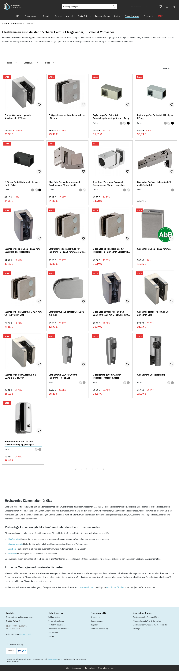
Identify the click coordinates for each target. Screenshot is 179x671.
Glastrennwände (15, 543)
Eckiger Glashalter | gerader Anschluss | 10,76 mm (18, 117)
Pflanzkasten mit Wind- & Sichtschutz (147, 621)
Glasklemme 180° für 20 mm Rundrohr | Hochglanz (63, 376)
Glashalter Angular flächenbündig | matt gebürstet (154, 184)
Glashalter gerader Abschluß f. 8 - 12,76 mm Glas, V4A (21, 376)
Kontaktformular (25, 634)
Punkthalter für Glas (115, 587)
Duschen (12, 548)
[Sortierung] (164, 68)
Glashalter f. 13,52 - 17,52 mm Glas (154, 248)
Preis (50, 62)
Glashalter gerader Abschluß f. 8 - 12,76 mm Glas (153, 313)
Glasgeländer (14, 539)
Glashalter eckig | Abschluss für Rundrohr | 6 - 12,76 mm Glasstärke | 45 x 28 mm (67, 250)
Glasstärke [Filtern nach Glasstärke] (31, 62)
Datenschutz (90, 668)
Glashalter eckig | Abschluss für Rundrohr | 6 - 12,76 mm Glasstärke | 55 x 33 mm (111, 250)
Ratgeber (94, 625)
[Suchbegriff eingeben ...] (86, 6)
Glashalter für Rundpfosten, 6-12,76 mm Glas (66, 313)
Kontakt (51, 636)
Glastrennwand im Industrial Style (146, 617)
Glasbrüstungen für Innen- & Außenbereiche (150, 625)
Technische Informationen (58, 628)
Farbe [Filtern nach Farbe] (12, 62)
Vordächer (12, 553)
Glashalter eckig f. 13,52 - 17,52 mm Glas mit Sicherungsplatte (22, 250)
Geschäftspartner (97, 621)
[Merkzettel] (160, 7)
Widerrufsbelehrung (106, 668)
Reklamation (53, 632)
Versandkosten (52, 659)
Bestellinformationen (56, 625)
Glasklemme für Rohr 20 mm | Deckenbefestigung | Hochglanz (20, 443)
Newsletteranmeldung (99, 628)
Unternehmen (96, 617)
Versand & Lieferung (56, 621)
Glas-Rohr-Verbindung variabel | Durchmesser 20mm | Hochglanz (109, 184)
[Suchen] (113, 6)
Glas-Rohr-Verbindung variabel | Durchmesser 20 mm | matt (64, 184)
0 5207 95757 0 (13, 621)
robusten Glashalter (85, 587)
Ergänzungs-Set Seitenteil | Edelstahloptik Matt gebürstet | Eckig (111, 117)
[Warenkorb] (173, 7)
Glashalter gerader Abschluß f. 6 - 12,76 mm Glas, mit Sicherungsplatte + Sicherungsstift (111, 313)
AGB (67, 668)
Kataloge (136, 628)
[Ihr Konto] (167, 7)
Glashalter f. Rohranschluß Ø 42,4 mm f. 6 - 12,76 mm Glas (23, 313)
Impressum (76, 668)
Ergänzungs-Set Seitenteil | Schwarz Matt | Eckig (22, 184)
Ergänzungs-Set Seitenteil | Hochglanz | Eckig (155, 117)
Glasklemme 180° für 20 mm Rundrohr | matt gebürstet (107, 376)
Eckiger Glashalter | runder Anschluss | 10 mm (67, 117)
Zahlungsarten (54, 617)
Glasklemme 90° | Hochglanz (151, 374)
